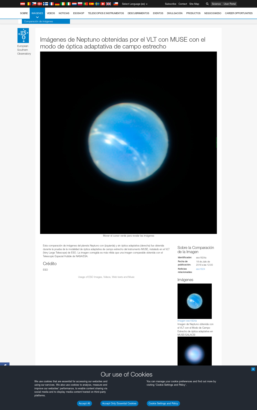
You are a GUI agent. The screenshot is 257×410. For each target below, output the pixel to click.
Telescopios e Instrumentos (106, 13)
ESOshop (78, 13)
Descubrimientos (138, 13)
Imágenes (37, 15)
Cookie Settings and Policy (163, 403)
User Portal (230, 3)
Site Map (194, 3)
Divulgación (174, 13)
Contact (182, 3)
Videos (51, 13)
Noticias (64, 13)
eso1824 (200, 269)
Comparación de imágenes (35, 21)
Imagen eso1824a (187, 320)
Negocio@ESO (212, 13)
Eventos (158, 13)
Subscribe (170, 3)
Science (216, 3)
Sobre (24, 13)
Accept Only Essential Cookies (119, 403)
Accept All (84, 403)
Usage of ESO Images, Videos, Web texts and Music (106, 276)
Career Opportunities (239, 13)
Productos (193, 13)
